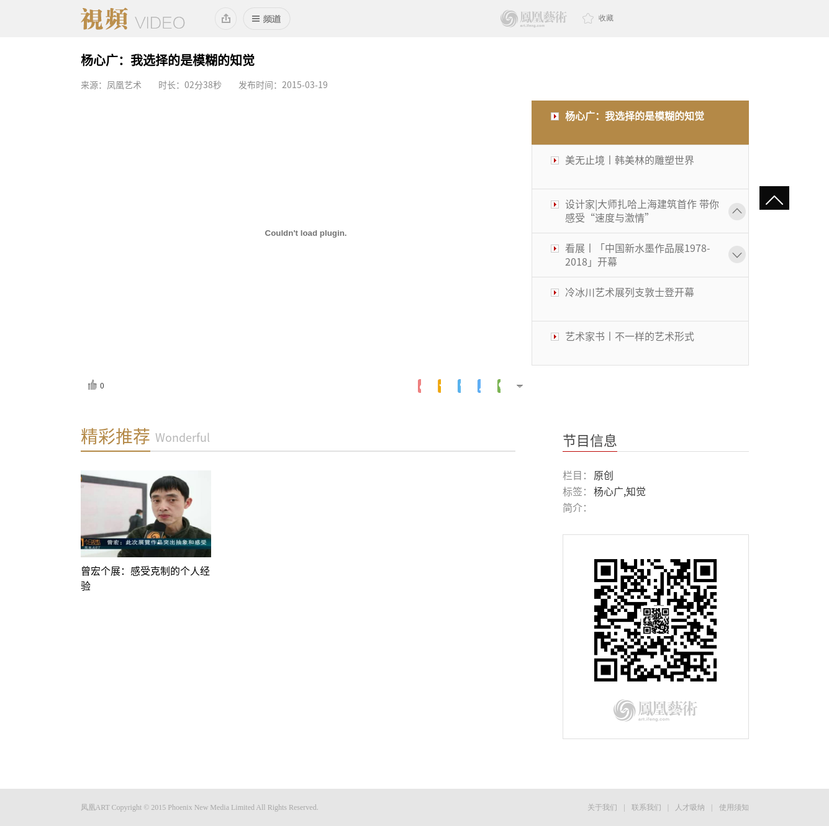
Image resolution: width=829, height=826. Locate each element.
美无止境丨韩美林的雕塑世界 (629, 160)
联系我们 (646, 807)
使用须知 (734, 807)
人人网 (479, 386)
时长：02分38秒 (190, 85)
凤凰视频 (133, 18)
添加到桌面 (226, 18)
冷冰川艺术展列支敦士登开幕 (629, 292)
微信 (499, 386)
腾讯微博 (459, 386)
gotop (774, 201)
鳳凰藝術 (534, 19)
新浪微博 (419, 386)
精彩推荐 (115, 436)
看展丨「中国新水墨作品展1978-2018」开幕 (637, 255)
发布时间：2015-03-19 (283, 85)
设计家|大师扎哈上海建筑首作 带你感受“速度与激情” (642, 211)
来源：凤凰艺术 (111, 85)
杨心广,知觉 (620, 491)
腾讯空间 (439, 386)
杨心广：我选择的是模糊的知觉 (634, 116)
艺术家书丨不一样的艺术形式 (629, 336)
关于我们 (602, 807)
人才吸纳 (690, 807)
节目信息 (590, 440)
